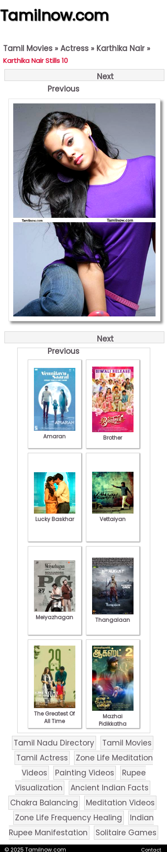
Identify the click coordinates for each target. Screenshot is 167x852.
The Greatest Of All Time (54, 713)
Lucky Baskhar (54, 515)
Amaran (54, 432)
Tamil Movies (27, 48)
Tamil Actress (42, 758)
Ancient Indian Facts (109, 787)
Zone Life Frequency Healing (68, 817)
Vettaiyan (113, 515)
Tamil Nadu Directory (54, 743)
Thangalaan (113, 616)
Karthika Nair (120, 48)
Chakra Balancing (44, 802)
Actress (74, 48)
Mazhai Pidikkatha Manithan (113, 720)
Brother (113, 433)
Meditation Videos (120, 802)
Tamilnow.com (54, 15)
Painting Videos (84, 773)
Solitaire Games (126, 832)
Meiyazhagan (54, 613)
